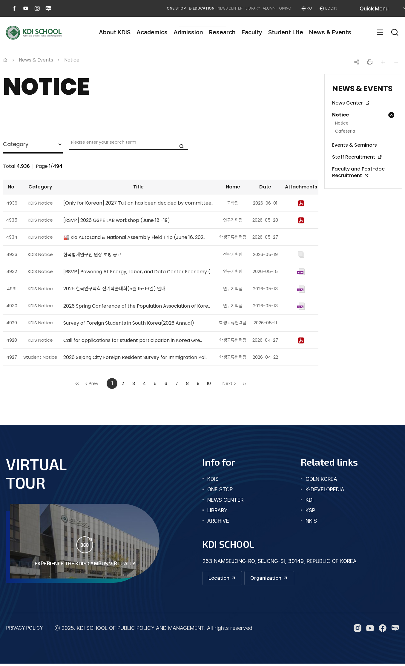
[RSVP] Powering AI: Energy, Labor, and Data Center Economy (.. (137, 271)
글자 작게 (396, 62)
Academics (152, 32)
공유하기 (357, 62)
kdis (213, 479)
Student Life (285, 32)
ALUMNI (250, 8)
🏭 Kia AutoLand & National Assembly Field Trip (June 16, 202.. (134, 237)
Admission (188, 32)
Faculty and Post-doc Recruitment (358, 172)
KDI (310, 500)
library (217, 510)
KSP (310, 510)
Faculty (252, 32)
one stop (220, 489)
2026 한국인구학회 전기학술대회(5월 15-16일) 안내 (114, 288)
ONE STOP (118, 8)
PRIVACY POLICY (24, 630)
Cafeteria (345, 131)
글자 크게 (383, 62)
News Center (347, 103)
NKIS (311, 521)
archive (218, 521)
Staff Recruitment (353, 157)
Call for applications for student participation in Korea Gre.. (132, 340)
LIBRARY (225, 8)
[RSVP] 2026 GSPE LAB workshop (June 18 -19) (116, 220)
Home (5, 59)
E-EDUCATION (153, 8)
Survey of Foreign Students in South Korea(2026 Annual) (128, 323)
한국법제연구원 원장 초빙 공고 (92, 254)
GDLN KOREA (321, 479)
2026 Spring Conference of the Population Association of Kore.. (136, 306)
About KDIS (115, 32)
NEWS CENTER (192, 8)
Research (222, 32)
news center (225, 500)
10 (209, 383)
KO (305, 8)
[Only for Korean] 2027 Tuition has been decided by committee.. (138, 203)
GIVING (275, 8)
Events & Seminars (354, 145)
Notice (340, 115)
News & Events (330, 32)
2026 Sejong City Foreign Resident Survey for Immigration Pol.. (135, 357)
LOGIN (329, 8)
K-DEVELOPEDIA (325, 489)
